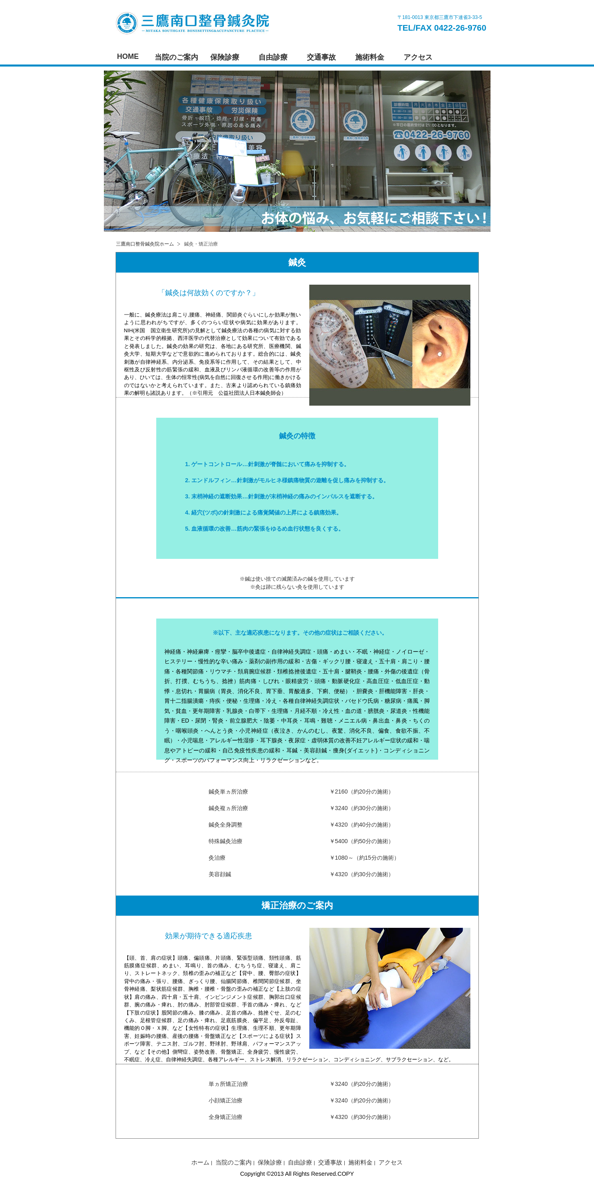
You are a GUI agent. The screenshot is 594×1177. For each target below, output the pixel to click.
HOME (128, 56)
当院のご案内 (176, 57)
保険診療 (224, 57)
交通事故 (321, 57)
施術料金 (369, 57)
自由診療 (273, 57)
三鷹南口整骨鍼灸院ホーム (145, 244)
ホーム (200, 1162)
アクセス (418, 57)
